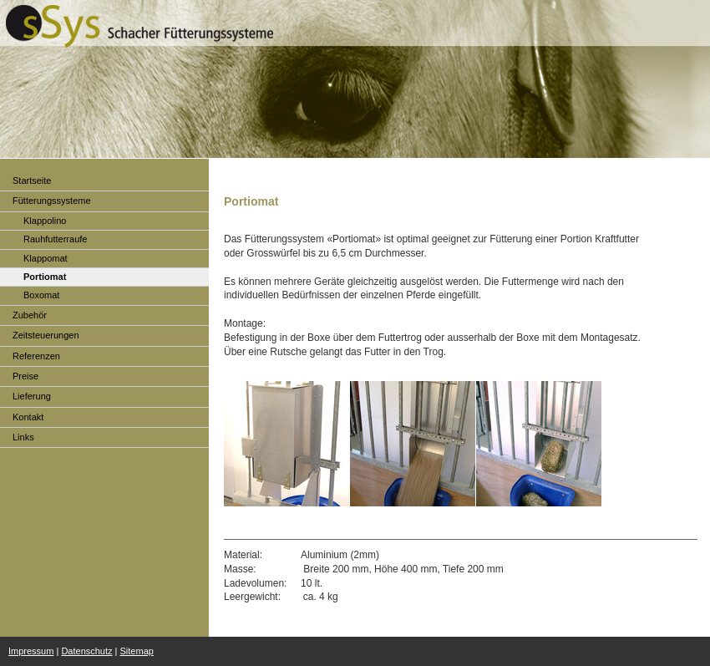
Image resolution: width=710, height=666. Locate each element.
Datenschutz (86, 651)
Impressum (30, 651)
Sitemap (137, 651)
